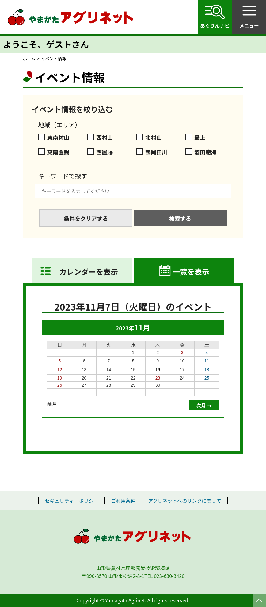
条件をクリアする (86, 218)
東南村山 (58, 137)
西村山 (104, 137)
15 (133, 369)
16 (157, 369)
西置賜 (104, 152)
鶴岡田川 (156, 152)
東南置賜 (58, 152)
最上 (199, 137)
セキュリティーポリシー (71, 500)
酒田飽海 (205, 152)
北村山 (153, 137)
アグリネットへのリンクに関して (184, 500)
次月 (201, 405)
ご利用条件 (123, 500)
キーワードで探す (62, 175)
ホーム (29, 58)
